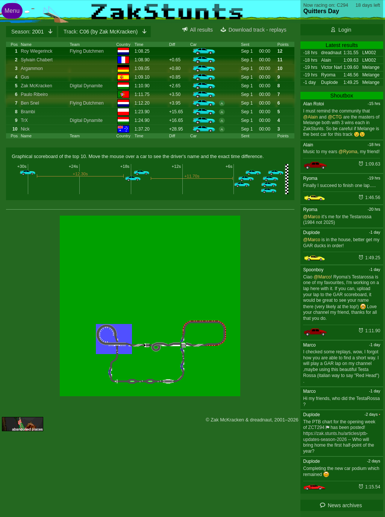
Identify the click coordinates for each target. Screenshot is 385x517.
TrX (24, 120)
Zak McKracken (36, 85)
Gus (25, 77)
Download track (247, 30)
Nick (25, 129)
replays (278, 30)
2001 (28, 32)
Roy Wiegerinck (36, 51)
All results (201, 30)
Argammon (32, 68)
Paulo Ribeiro (34, 94)
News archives (345, 505)
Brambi (28, 111)
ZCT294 (316, 427)
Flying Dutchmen (87, 51)
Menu (12, 11)
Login (344, 30)
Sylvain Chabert (37, 59)
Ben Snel (30, 103)
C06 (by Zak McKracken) (101, 32)
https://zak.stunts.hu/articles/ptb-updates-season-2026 (335, 436)
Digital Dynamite (86, 85)
